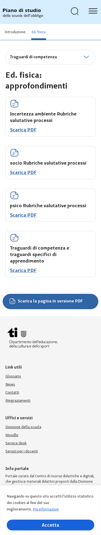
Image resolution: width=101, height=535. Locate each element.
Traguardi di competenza (33, 56)
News (10, 384)
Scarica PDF (23, 130)
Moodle (11, 435)
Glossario (13, 376)
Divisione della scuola (23, 427)
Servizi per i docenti (21, 451)
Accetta (50, 525)
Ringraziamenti (17, 400)
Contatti (12, 392)
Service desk (16, 443)
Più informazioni (46, 509)
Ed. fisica (39, 32)
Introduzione (15, 32)
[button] (50, 57)
